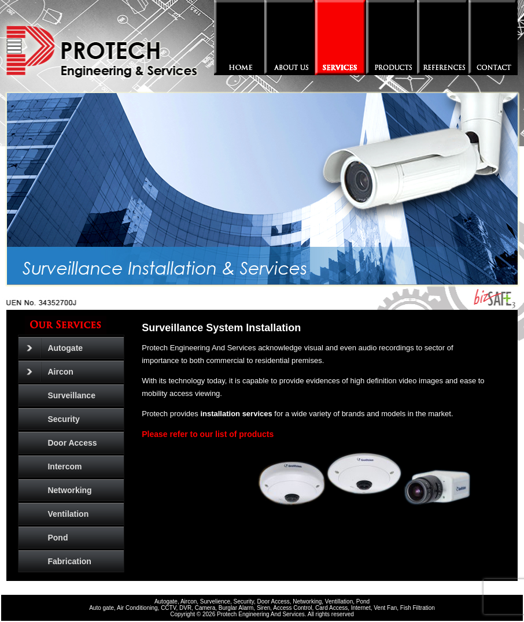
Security (63, 419)
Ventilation (67, 514)
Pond (57, 537)
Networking (69, 490)
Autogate (55, 348)
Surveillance (71, 395)
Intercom (64, 466)
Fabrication (69, 561)
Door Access (72, 442)
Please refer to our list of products (208, 434)
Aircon (50, 372)
